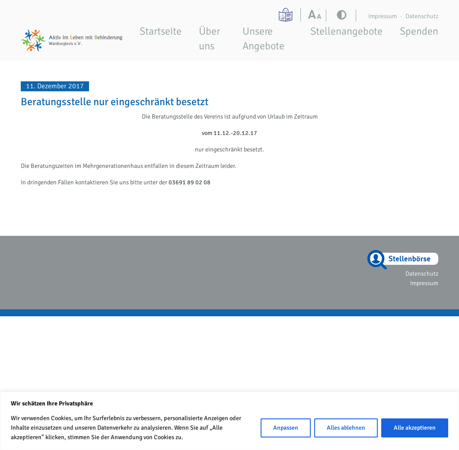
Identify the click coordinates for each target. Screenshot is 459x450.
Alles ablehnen (346, 427)
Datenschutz (421, 16)
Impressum (382, 16)
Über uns (209, 38)
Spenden (419, 31)
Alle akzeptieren (415, 427)
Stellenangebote (346, 31)
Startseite (161, 31)
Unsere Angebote (263, 38)
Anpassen (285, 427)
